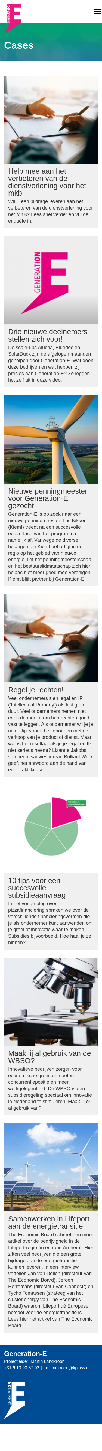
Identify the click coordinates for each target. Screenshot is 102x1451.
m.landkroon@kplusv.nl (67, 1368)
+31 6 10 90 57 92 (21, 1368)
